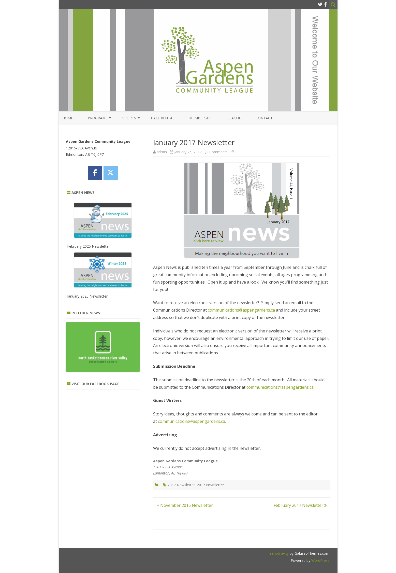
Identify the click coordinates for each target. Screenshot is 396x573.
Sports (129, 118)
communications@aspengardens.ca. (192, 421)
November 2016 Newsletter (185, 505)
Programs (98, 118)
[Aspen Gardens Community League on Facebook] (95, 173)
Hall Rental (162, 118)
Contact (264, 118)
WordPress (319, 560)
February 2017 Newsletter (300, 505)
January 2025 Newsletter (87, 296)
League (234, 118)
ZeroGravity (279, 553)
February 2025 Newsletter (88, 246)
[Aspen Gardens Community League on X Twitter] (111, 173)
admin (162, 151)
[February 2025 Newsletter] (102, 221)
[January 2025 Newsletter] (102, 271)
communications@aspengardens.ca (241, 310)
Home (67, 118)
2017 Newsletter (181, 484)
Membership (201, 118)
